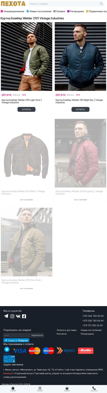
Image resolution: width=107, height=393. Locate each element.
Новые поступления (38, 11)
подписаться (37, 335)
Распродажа (75, 11)
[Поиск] (101, 4)
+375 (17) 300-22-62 (92, 325)
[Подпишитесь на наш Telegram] (16, 340)
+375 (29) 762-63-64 (92, 320)
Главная (13, 391)
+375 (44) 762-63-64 (93, 316)
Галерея (59, 11)
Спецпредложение (12, 11)
